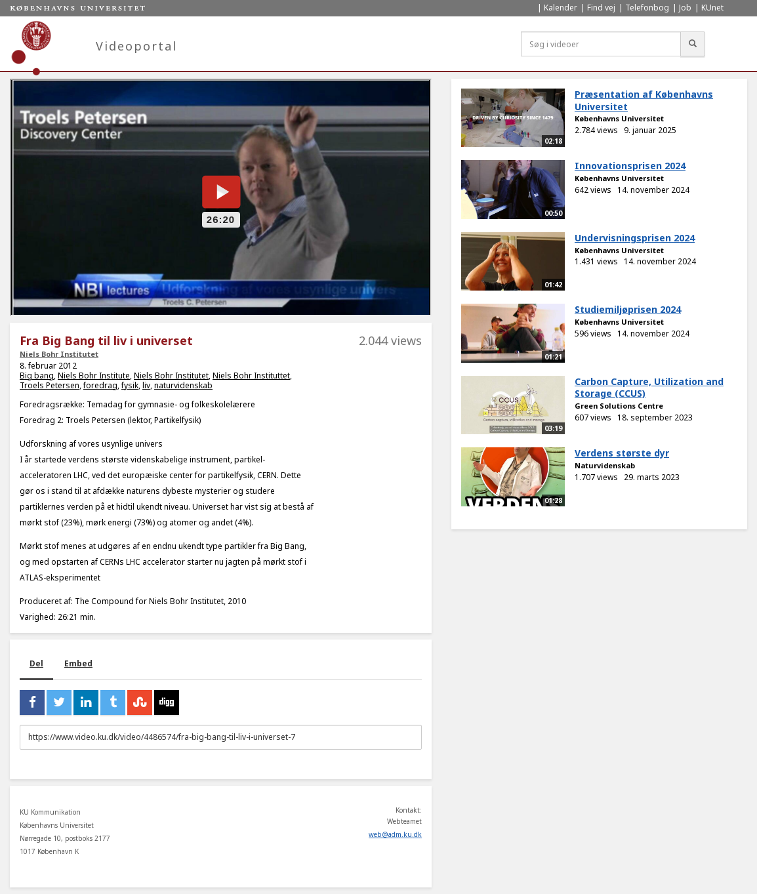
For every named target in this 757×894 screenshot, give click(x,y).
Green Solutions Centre (619, 406)
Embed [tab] (78, 663)
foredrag (100, 385)
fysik (129, 385)
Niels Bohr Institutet (59, 354)
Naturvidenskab (605, 465)
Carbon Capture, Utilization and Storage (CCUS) (649, 387)
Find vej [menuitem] (601, 7)
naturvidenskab (183, 385)
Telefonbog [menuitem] (647, 7)
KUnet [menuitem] (712, 7)
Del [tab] (36, 663)
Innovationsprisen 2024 (630, 165)
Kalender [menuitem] (560, 7)
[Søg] (692, 43)
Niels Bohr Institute (94, 375)
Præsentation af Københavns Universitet (644, 100)
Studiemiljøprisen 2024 (628, 309)
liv (146, 385)
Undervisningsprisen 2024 (635, 238)
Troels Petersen (49, 385)
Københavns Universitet (619, 118)
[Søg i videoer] (601, 43)
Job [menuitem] (685, 7)
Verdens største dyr (622, 453)
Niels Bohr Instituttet (251, 375)
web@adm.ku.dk (395, 834)
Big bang (37, 375)
